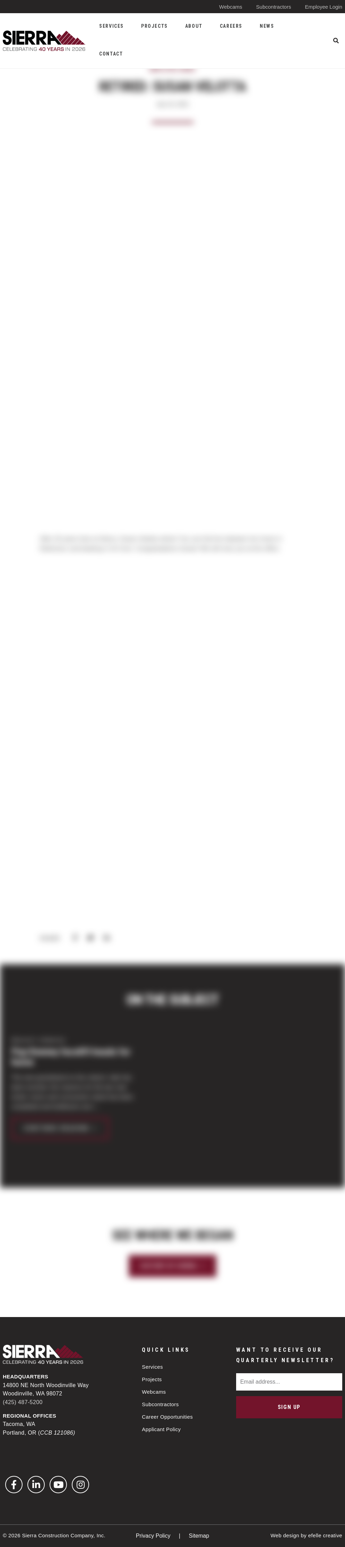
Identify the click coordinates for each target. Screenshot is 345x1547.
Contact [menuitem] (111, 54)
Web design (284, 1535)
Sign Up (289, 1407)
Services (152, 1367)
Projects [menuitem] (154, 26)
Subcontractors (273, 7)
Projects (152, 1379)
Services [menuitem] (111, 26)
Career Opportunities (167, 1417)
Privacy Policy (154, 1536)
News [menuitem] (267, 26)
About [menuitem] (193, 26)
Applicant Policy (161, 1429)
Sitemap (199, 1536)
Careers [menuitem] (231, 26)
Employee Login (323, 7)
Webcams (230, 7)
